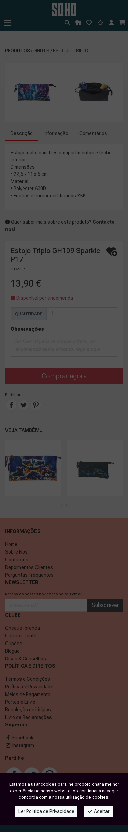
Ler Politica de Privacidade (46, 811)
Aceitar (98, 811)
